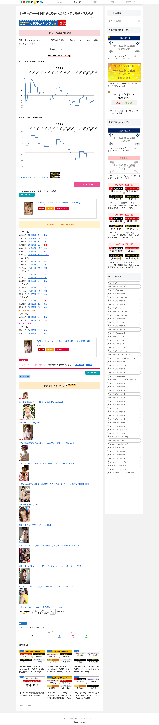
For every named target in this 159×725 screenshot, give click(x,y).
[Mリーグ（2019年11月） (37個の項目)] (124, 376)
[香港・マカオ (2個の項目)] (117, 472)
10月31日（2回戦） (38, 255)
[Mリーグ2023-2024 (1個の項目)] (131, 358)
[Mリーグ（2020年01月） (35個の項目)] (124, 390)
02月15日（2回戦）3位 (37, 304)
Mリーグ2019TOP (92, 373)
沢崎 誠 (89, 365)
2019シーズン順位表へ (87, 184)
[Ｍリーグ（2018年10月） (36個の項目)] (124, 469)
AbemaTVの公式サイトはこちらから (34, 177)
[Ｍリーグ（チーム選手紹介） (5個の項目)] (124, 436)
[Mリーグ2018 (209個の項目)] (115, 379)
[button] (139, 21)
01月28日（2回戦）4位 (37, 294)
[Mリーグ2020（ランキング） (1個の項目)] (124, 347)
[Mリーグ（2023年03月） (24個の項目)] (124, 318)
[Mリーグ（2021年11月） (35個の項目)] (124, 401)
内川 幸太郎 (79, 365)
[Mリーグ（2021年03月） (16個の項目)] (124, 286)
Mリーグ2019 (23, 627)
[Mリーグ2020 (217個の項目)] (124, 408)
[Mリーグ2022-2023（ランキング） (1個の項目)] (124, 354)
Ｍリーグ (22, 623)
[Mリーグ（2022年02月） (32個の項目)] (124, 325)
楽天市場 (41, 208)
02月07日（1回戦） (37, 301)
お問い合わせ (74, 719)
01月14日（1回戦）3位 (37, 288)
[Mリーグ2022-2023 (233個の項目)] (124, 290)
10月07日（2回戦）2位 (37, 242)
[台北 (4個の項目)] (134, 472)
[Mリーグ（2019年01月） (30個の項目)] (124, 458)
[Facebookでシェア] (45, 637)
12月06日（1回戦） (37, 274)
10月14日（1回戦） (37, 245)
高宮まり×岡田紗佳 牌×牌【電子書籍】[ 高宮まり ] (58, 203)
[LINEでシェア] (86, 637)
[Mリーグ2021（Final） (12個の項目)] (124, 343)
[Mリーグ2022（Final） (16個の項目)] (124, 322)
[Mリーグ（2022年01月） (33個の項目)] (124, 419)
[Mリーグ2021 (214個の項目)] (132, 379)
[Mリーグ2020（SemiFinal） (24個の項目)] (124, 311)
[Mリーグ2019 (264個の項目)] (124, 283)
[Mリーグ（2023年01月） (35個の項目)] (124, 372)
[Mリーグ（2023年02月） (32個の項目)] (124, 361)
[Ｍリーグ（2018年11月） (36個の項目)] (124, 465)
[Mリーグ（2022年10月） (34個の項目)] (124, 411)
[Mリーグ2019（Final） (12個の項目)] (124, 336)
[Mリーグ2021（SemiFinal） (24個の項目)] (124, 315)
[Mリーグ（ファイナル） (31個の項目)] (124, 447)
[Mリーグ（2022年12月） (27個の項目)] (124, 300)
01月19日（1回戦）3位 (37, 291)
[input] (124, 21)
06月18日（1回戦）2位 (37, 330)
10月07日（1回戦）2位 (37, 238)
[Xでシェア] (32, 637)
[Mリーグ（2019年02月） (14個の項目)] (124, 454)
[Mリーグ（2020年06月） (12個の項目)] (124, 333)
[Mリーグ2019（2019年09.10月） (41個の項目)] (124, 433)
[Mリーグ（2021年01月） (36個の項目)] (124, 383)
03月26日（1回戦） (37, 320)
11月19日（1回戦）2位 (37, 265)
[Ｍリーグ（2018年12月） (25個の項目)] (124, 462)
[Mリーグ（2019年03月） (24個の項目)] (124, 451)
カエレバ (45, 204)
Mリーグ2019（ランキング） (39, 627)
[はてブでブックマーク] (59, 637)
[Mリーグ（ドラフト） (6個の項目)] (124, 440)
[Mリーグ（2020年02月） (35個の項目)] (124, 394)
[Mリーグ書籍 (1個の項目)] (114, 358)
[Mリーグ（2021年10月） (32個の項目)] (124, 386)
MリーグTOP (24, 376)
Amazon (50, 208)
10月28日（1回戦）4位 (37, 251)
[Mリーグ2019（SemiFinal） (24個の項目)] (124, 308)
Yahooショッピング (62, 209)
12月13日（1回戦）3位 (37, 278)
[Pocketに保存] (73, 637)
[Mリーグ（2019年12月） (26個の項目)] (124, 304)
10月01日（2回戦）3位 (37, 235)
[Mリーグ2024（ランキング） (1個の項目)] (124, 365)
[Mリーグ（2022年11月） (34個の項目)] (124, 415)
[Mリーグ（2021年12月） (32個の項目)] (124, 368)
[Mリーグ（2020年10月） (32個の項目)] (124, 422)
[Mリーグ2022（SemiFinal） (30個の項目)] (124, 297)
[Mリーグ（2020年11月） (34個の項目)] (124, 404)
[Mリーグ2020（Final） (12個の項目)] (124, 340)
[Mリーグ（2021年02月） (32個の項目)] (124, 426)
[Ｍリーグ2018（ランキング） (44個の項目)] (124, 444)
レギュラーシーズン (26, 194)
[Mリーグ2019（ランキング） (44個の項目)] (124, 429)
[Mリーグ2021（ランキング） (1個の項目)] (124, 351)
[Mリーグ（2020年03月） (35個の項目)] (124, 397)
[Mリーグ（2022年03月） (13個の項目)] (124, 329)
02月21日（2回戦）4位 (37, 307)
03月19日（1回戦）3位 (37, 317)
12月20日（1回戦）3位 (37, 281)
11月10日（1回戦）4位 (37, 261)
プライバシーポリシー (88, 719)
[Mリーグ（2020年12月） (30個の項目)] (124, 293)
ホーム (66, 719)
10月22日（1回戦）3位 (37, 248)
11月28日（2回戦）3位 (37, 268)
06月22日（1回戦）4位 (37, 333)
